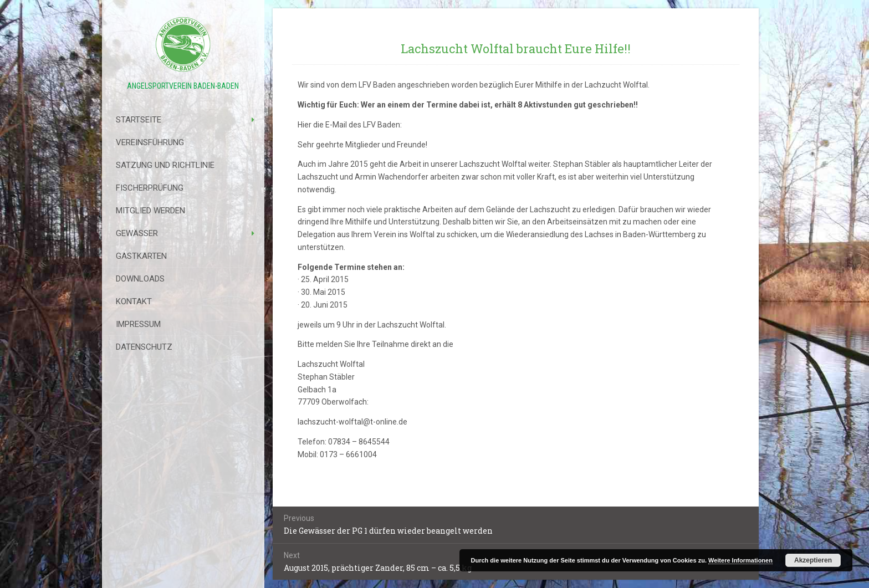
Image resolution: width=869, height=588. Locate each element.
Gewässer (137, 233)
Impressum (138, 324)
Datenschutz (144, 347)
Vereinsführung (150, 142)
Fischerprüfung (149, 188)
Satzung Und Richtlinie (165, 165)
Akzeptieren (813, 560)
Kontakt (134, 301)
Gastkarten (141, 256)
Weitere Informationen (740, 560)
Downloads (140, 279)
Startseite (138, 120)
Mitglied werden (150, 211)
